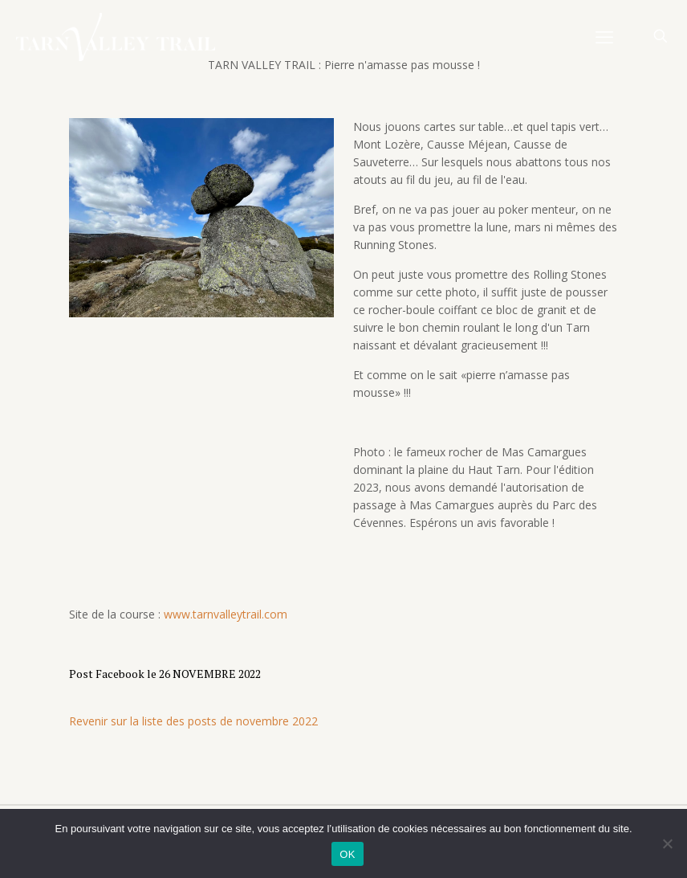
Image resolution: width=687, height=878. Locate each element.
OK (347, 854)
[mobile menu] (604, 36)
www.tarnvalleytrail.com (225, 614)
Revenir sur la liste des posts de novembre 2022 (193, 721)
